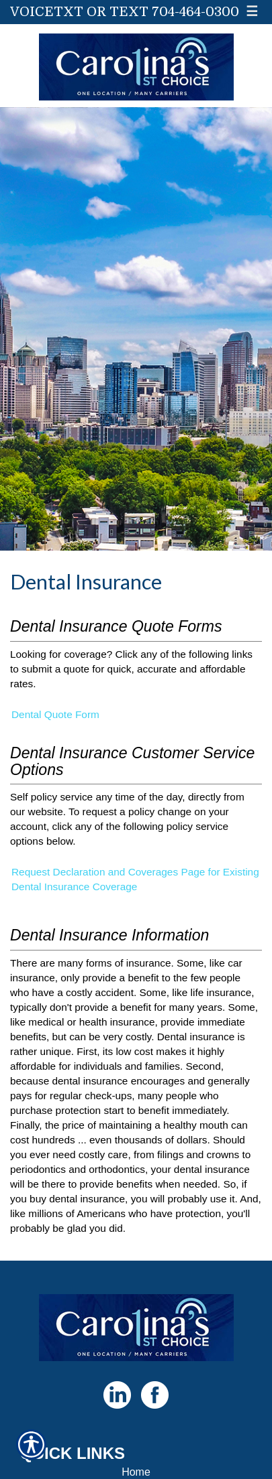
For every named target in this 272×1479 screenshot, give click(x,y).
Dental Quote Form (55, 714)
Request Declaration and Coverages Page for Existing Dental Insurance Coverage (135, 879)
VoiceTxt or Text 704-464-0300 (124, 11)
